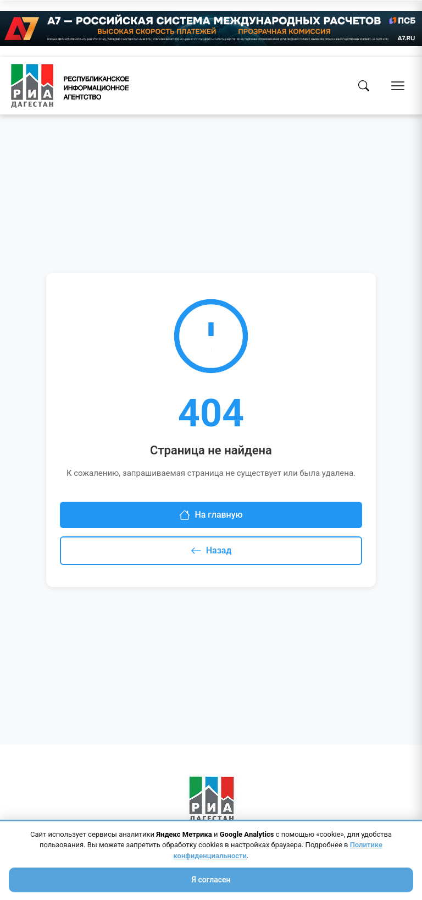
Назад (211, 550)
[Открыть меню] (398, 86)
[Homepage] (70, 86)
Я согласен (210, 879)
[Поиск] (363, 85)
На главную (210, 514)
